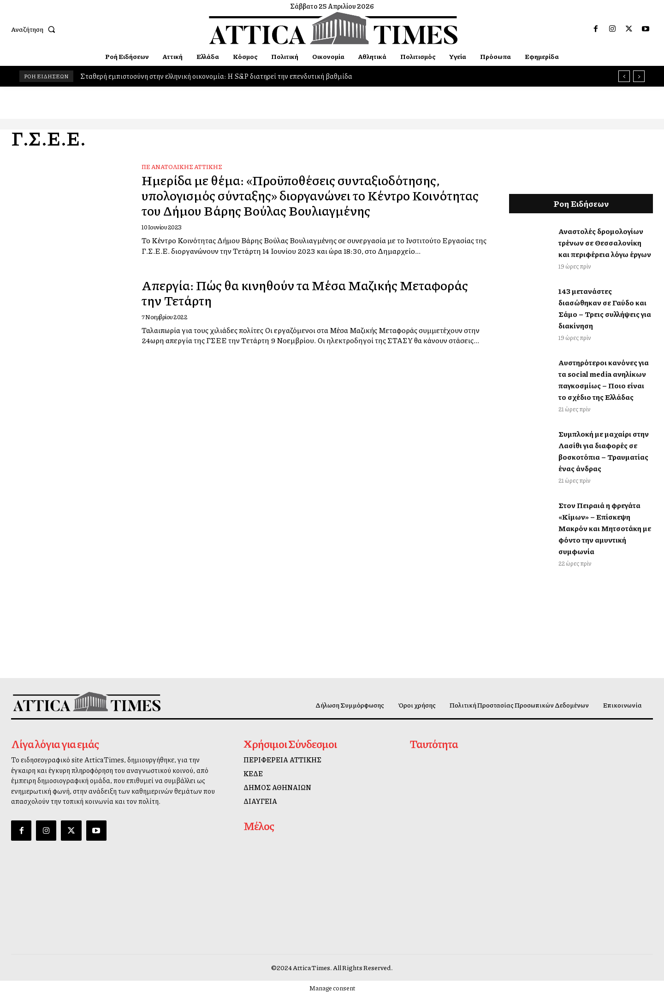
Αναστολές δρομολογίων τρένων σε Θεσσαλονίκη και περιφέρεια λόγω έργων (604, 242)
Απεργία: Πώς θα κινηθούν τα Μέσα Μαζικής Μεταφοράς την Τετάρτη (277, 292)
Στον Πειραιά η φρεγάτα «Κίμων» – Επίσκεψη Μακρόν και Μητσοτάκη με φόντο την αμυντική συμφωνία (604, 528)
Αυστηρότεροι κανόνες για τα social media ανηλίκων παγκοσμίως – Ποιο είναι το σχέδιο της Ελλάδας (603, 379)
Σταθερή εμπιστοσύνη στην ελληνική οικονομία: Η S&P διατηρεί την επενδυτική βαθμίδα (216, 76)
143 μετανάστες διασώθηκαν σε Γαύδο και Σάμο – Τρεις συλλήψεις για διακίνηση (604, 308)
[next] (639, 76)
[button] (35, 29)
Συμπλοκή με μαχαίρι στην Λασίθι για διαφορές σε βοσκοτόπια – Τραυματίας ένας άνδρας (603, 451)
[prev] (624, 76)
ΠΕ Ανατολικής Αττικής (182, 167)
